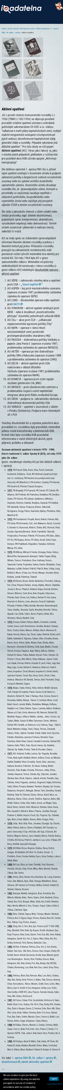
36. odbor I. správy (13, 33)
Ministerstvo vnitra (27, 29)
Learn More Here (54, 1084)
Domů (4, 29)
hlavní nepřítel (32, 284)
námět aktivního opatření (36, 1062)
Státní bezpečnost (43, 29)
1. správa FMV (21, 1058)
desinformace (11, 1062)
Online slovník (13, 29)
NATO (18, 304)
